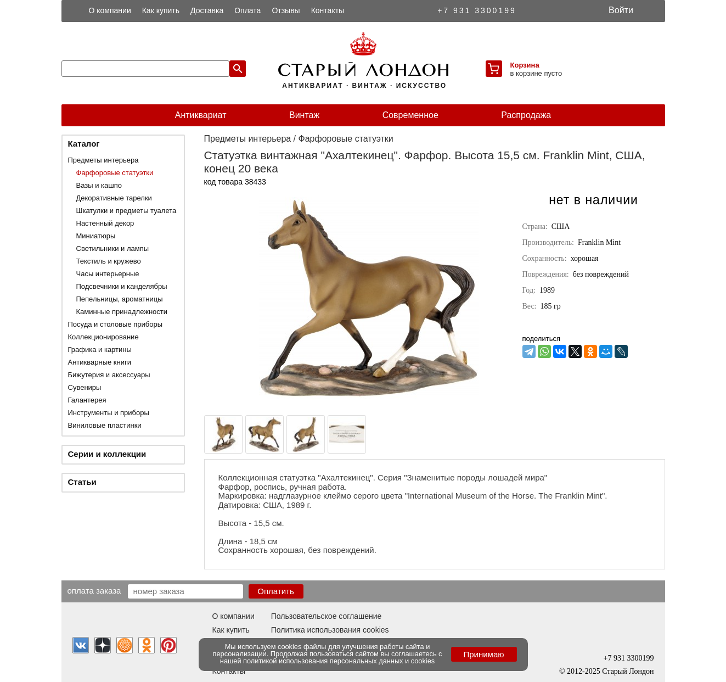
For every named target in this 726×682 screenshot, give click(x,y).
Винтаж (304, 115)
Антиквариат (201, 115)
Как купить (160, 10)
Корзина (524, 65)
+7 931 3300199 (476, 10)
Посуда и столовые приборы (115, 324)
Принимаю (483, 654)
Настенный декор (105, 223)
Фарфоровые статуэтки (115, 173)
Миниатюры (96, 236)
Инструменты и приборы (108, 413)
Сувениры (85, 387)
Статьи (82, 482)
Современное (410, 115)
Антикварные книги (99, 362)
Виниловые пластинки (105, 425)
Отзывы (286, 10)
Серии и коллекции (107, 454)
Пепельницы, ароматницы (119, 299)
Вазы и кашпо (99, 185)
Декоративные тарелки (114, 198)
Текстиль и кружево (108, 261)
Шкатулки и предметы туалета (126, 210)
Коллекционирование (103, 337)
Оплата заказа (94, 590)
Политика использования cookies (330, 629)
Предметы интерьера (103, 160)
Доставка (206, 10)
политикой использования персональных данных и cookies (339, 661)
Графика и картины (100, 349)
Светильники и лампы (112, 248)
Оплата (247, 10)
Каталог (84, 143)
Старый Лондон (628, 671)
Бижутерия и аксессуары (109, 375)
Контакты (327, 10)
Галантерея (87, 400)
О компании (110, 10)
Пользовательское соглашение (326, 616)
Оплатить (275, 591)
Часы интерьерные (107, 274)
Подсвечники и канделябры (121, 286)
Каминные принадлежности (122, 312)
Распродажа (526, 115)
